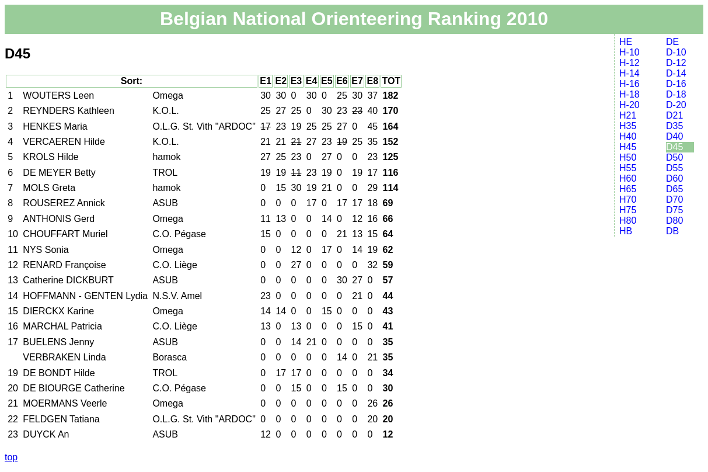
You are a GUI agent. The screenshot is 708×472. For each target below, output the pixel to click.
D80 (674, 220)
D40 (674, 136)
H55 (627, 168)
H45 (627, 147)
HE (625, 42)
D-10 (676, 52)
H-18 (629, 94)
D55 (674, 168)
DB (672, 231)
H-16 (629, 84)
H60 (627, 178)
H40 (627, 136)
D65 (674, 189)
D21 (674, 115)
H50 (627, 157)
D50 (674, 157)
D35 (674, 126)
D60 (674, 178)
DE (672, 42)
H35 (627, 126)
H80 (627, 220)
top (11, 457)
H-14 (629, 73)
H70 (627, 199)
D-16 (676, 84)
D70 (674, 199)
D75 (674, 210)
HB (625, 231)
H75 (627, 210)
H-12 (629, 63)
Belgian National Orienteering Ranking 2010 (354, 18)
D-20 (676, 105)
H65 (627, 189)
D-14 (676, 73)
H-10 (629, 52)
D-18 (676, 94)
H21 (627, 115)
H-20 (629, 105)
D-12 (676, 63)
